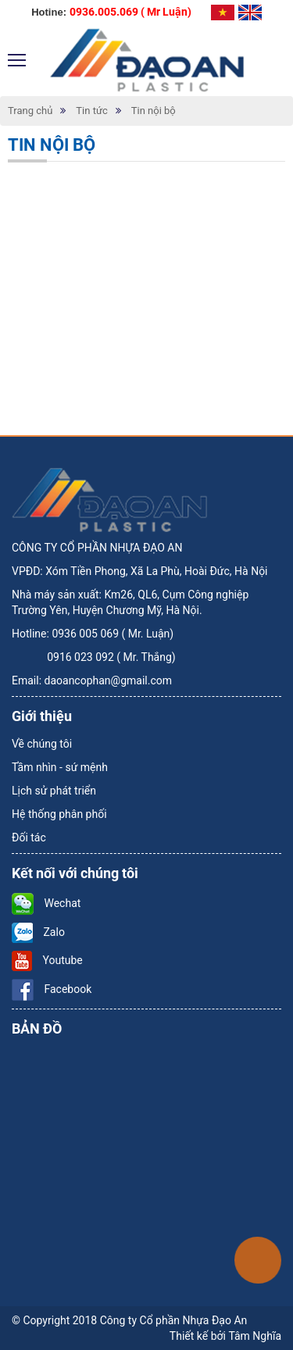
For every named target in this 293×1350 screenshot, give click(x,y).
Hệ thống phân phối (59, 814)
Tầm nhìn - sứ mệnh (60, 767)
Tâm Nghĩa (254, 1336)
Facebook (51, 989)
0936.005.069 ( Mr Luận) (130, 11)
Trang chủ (30, 110)
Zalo (38, 932)
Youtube (47, 960)
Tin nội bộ (153, 110)
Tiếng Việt (222, 12)
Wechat (46, 903)
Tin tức (91, 110)
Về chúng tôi (42, 744)
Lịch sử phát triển (54, 790)
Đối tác (29, 837)
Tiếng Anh (250, 12)
